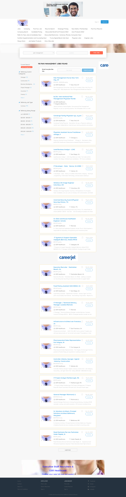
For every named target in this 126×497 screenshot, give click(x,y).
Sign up (105, 22)
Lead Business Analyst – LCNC (64, 149)
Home (19, 481)
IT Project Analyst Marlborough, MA (66, 378)
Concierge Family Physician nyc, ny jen (67, 116)
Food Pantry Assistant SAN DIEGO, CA (67, 286)
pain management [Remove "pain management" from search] (26, 67)
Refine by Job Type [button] (26, 102)
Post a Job (44, 484)
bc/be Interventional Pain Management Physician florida (65, 98)
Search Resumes (45, 486)
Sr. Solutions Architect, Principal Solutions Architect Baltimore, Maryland (65, 413)
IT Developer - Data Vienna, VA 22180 (67, 166)
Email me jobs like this (47, 70)
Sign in (97, 22)
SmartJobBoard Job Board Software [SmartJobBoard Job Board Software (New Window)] (69, 494)
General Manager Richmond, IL (65, 394)
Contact (19, 484)
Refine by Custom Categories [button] (25, 73)
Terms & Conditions (22, 489)
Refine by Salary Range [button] (27, 110)
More (22, 97)
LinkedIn (92, 489)
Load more (68, 450)
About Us (19, 486)
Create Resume (68, 486)
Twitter (92, 484)
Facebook (92, 481)
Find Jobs (96, 53)
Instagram (93, 486)
